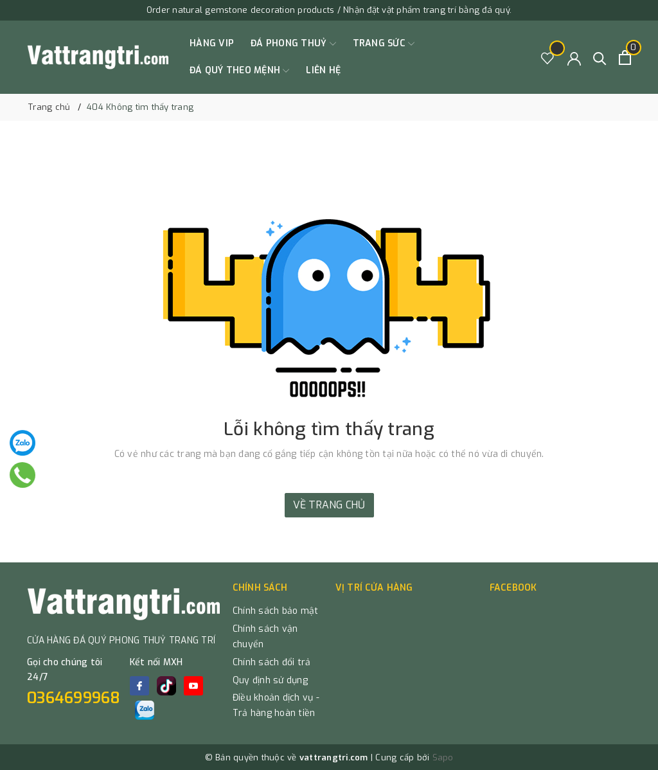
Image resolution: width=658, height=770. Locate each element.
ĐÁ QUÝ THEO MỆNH (239, 70)
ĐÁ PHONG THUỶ (293, 43)
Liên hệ (323, 70)
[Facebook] (139, 685)
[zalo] (144, 710)
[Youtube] (193, 685)
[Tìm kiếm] (600, 57)
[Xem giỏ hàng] (625, 57)
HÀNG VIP (212, 43)
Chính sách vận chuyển (265, 636)
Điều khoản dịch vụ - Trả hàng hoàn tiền (276, 705)
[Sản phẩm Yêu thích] (548, 57)
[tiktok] (166, 685)
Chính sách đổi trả (272, 662)
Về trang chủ (329, 505)
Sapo (443, 757)
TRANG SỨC (384, 43)
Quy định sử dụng (270, 680)
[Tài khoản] (574, 57)
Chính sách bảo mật (276, 611)
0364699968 (74, 698)
